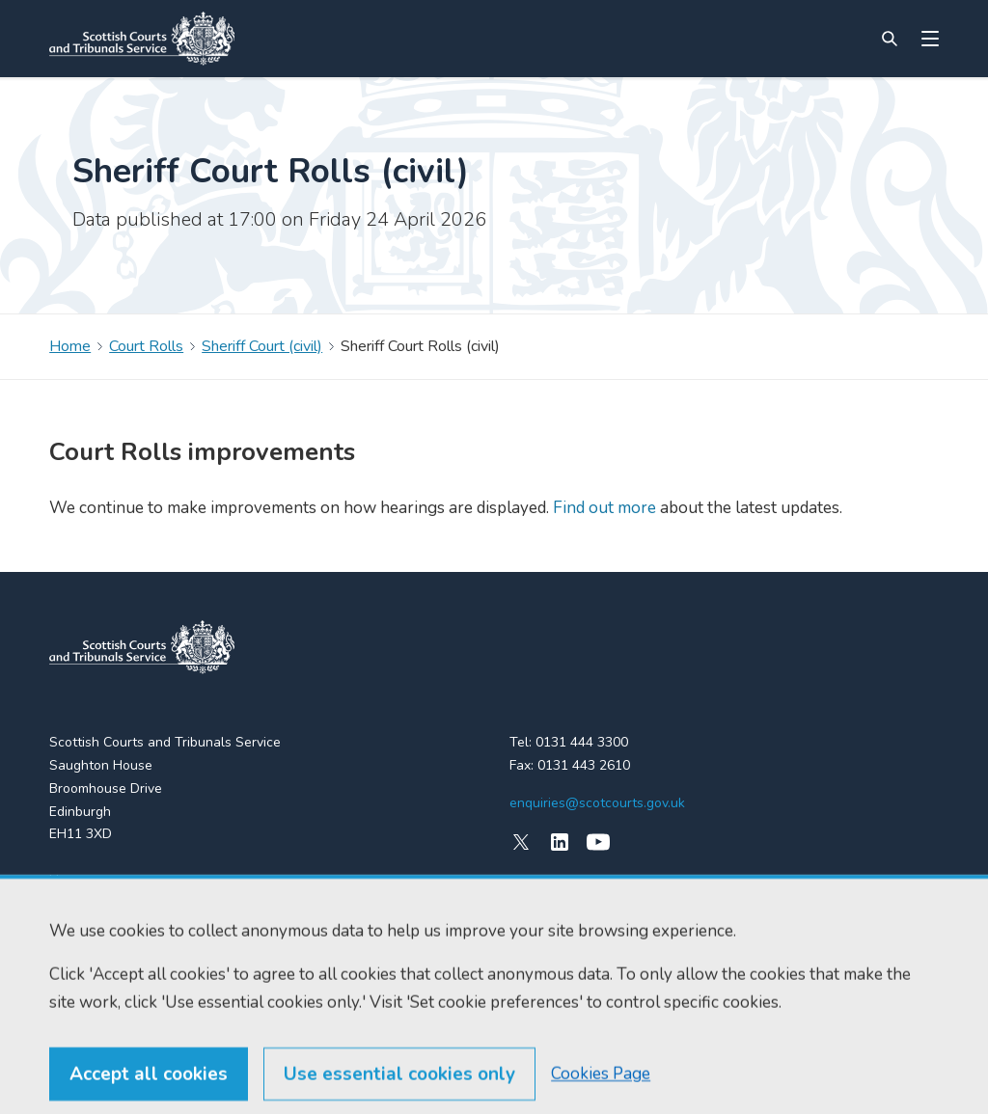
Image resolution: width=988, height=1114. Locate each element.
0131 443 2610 (583, 765)
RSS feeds (81, 949)
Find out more (602, 508)
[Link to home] (141, 39)
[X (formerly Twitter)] (521, 842)
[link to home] (141, 647)
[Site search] (889, 38)
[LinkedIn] (559, 842)
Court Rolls (146, 346)
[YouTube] (598, 842)
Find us (71, 915)
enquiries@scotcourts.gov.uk (597, 803)
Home (70, 346)
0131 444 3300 (581, 742)
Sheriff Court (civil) (262, 346)
